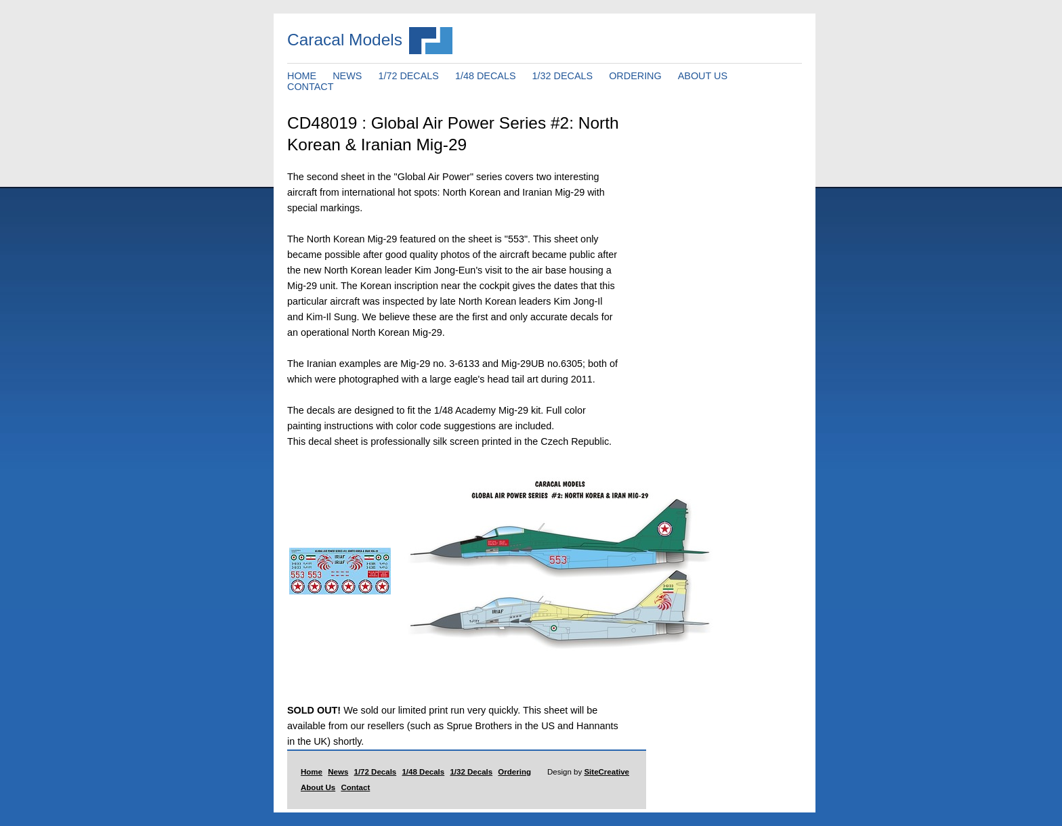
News (338, 772)
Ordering (514, 772)
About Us (318, 787)
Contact (355, 787)
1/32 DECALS (562, 75)
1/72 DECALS (408, 75)
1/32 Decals (471, 772)
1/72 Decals (375, 772)
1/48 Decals (423, 772)
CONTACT (310, 86)
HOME (301, 75)
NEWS (347, 75)
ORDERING (635, 75)
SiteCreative (606, 772)
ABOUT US (702, 75)
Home (311, 772)
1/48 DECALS (485, 75)
